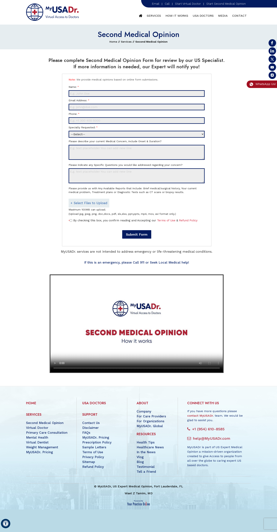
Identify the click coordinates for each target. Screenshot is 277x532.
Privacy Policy (93, 457)
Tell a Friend (146, 471)
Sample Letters (94, 447)
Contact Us (91, 423)
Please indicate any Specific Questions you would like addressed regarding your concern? (126, 164)
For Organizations (150, 421)
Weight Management (42, 447)
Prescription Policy (97, 442)
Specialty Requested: (83, 127)
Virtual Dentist (37, 442)
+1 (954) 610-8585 (208, 429)
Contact (239, 15)
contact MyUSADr (200, 415)
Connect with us (203, 403)
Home (140, 15)
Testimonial (146, 467)
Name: (74, 86)
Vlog (140, 457)
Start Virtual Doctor (188, 3)
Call (167, 3)
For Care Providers (151, 416)
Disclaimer (90, 428)
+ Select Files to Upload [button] (88, 203)
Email (155, 3)
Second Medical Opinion (45, 423)
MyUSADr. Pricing (39, 452)
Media (223, 15)
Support (89, 414)
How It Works (176, 15)
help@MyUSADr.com (211, 438)
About (142, 403)
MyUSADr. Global (150, 426)
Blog (140, 462)
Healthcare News (150, 447)
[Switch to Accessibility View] (5, 523)
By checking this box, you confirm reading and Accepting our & (135, 220)
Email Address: (79, 100)
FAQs (86, 432)
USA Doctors (203, 15)
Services (154, 15)
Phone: (74, 113)
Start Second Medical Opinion (226, 3)
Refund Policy (188, 220)
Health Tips (146, 442)
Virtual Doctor (37, 428)
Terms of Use (166, 220)
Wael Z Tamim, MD (139, 493)
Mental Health (37, 437)
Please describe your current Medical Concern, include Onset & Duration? (115, 141)
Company (144, 411)
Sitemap (88, 462)
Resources (146, 434)
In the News (146, 452)
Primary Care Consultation (46, 432)
